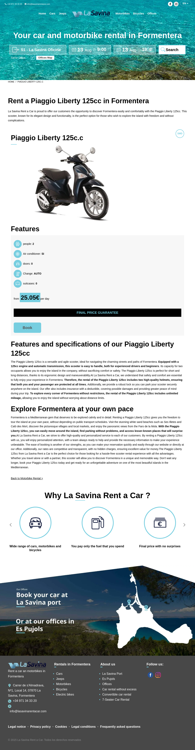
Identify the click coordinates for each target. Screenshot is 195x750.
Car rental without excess (119, 689)
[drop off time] (147, 49)
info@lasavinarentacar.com (37, 4)
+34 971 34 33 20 (13, 4)
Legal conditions (83, 726)
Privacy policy (40, 726)
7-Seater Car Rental (115, 699)
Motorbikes (63, 684)
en (185, 3)
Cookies (61, 726)
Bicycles (61, 689)
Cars (59, 674)
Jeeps (60, 679)
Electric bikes (65, 694)
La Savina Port (112, 674)
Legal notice (17, 726)
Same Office (18, 58)
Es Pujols (108, 679)
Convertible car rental (116, 694)
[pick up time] (102, 49)
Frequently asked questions (120, 726)
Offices (107, 684)
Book (27, 327)
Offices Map (45, 57)
